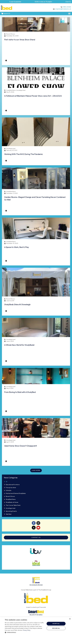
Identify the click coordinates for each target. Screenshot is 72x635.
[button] (69, 13)
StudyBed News (11, 499)
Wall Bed (8, 514)
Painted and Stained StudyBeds (16, 493)
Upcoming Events (11, 511)
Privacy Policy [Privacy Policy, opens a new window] (26, 630)
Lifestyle (8, 490)
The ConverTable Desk (13, 505)
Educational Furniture (13, 484)
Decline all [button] (56, 628)
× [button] (70, 619)
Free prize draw (11, 487)
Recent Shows (10, 496)
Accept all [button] (56, 623)
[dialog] (36, 626)
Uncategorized (10, 508)
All (6, 481)
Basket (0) (5, 13)
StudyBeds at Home (12, 502)
